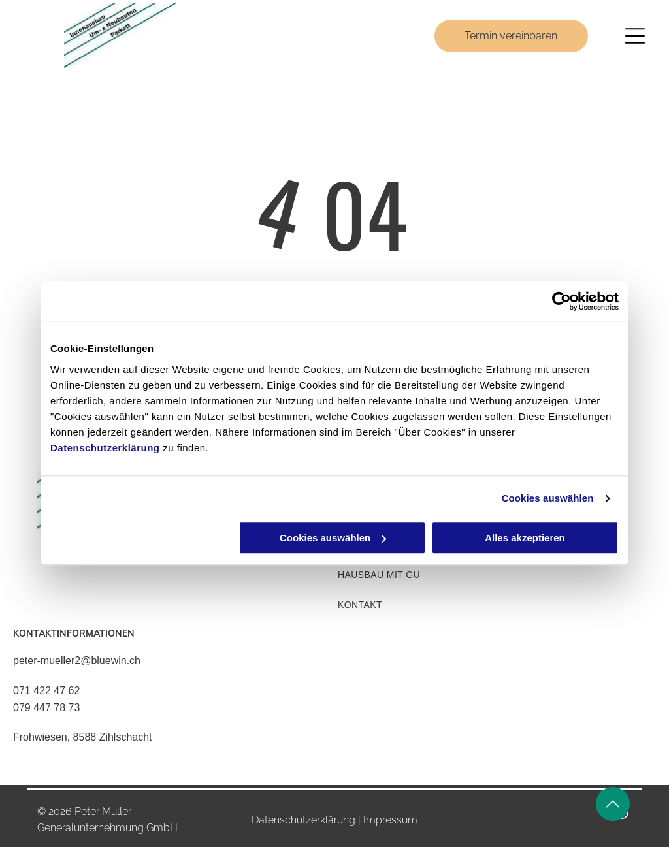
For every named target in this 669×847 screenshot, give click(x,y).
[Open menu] (635, 36)
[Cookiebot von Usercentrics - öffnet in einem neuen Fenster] (561, 302)
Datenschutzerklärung (105, 447)
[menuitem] (466, 575)
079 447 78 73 (46, 707)
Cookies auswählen (548, 498)
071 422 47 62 (46, 690)
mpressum (391, 820)
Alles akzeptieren (525, 537)
